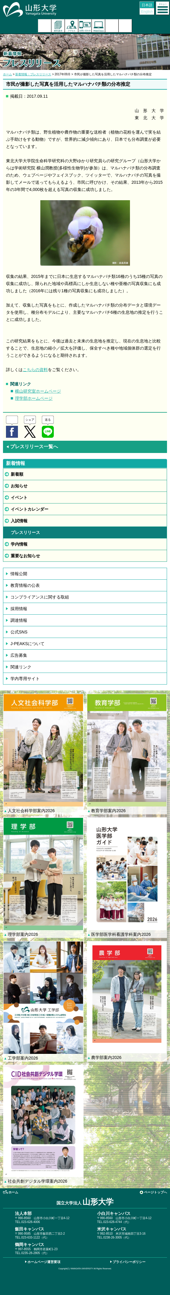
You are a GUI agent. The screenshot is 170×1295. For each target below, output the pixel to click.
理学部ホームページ (34, 398)
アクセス (71, 26)
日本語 (147, 5)
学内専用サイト (25, 678)
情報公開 (18, 573)
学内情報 (19, 544)
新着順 (17, 474)
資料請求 (58, 26)
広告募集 (18, 655)
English (147, 12)
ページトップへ (155, 1192)
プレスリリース (25, 532)
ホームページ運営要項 (43, 1262)
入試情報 (19, 520)
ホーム (7, 74)
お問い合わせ (85, 26)
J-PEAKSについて (27, 643)
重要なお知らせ (25, 555)
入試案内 (44, 26)
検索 (112, 26)
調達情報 (18, 620)
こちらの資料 (35, 369)
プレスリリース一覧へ (32, 446)
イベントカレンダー (29, 509)
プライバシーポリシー (129, 1262)
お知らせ (19, 485)
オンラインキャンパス (98, 26)
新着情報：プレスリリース (33, 74)
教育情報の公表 (25, 585)
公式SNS (18, 632)
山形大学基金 (125, 26)
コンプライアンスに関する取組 (39, 597)
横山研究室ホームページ (38, 391)
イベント (19, 497)
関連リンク (20, 667)
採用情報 (18, 608)
